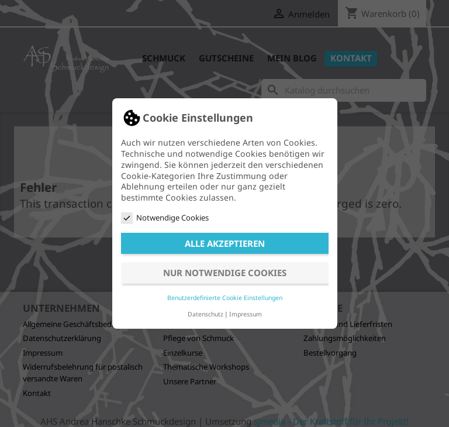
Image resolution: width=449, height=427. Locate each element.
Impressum (245, 314)
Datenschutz (205, 314)
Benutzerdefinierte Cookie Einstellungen (224, 298)
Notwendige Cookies (165, 217)
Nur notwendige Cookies (224, 272)
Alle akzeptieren (225, 243)
